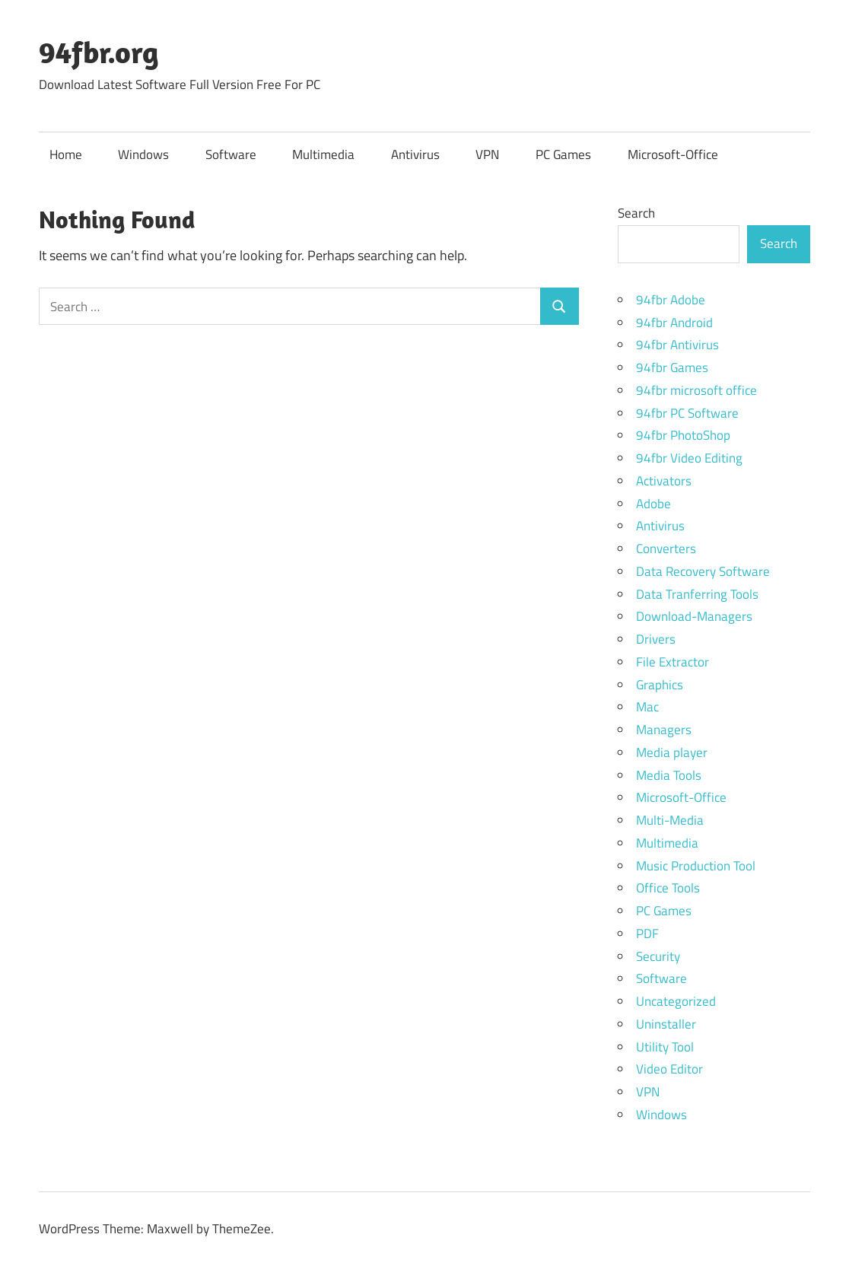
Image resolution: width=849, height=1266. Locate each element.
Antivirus (415, 154)
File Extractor (672, 662)
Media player (672, 752)
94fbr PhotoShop (683, 435)
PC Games (563, 154)
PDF (647, 933)
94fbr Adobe (670, 300)
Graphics (659, 685)
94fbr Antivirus (677, 345)
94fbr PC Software (687, 413)
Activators (664, 481)
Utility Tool (665, 1047)
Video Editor (669, 1069)
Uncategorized (676, 1001)
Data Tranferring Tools (697, 594)
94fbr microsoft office (696, 390)
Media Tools (668, 775)
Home (65, 154)
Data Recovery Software (703, 571)
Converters (666, 548)
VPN (487, 154)
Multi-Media (670, 820)
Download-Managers (694, 616)
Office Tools (668, 888)
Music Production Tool (695, 866)
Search (636, 213)
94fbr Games (672, 367)
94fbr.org (99, 52)
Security (658, 956)
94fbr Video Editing (689, 458)
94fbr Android (674, 322)
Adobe (653, 504)
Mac (647, 707)
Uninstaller (666, 1024)
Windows (143, 154)
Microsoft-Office (673, 154)
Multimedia (323, 154)
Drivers (656, 639)
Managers (664, 730)
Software (230, 154)
